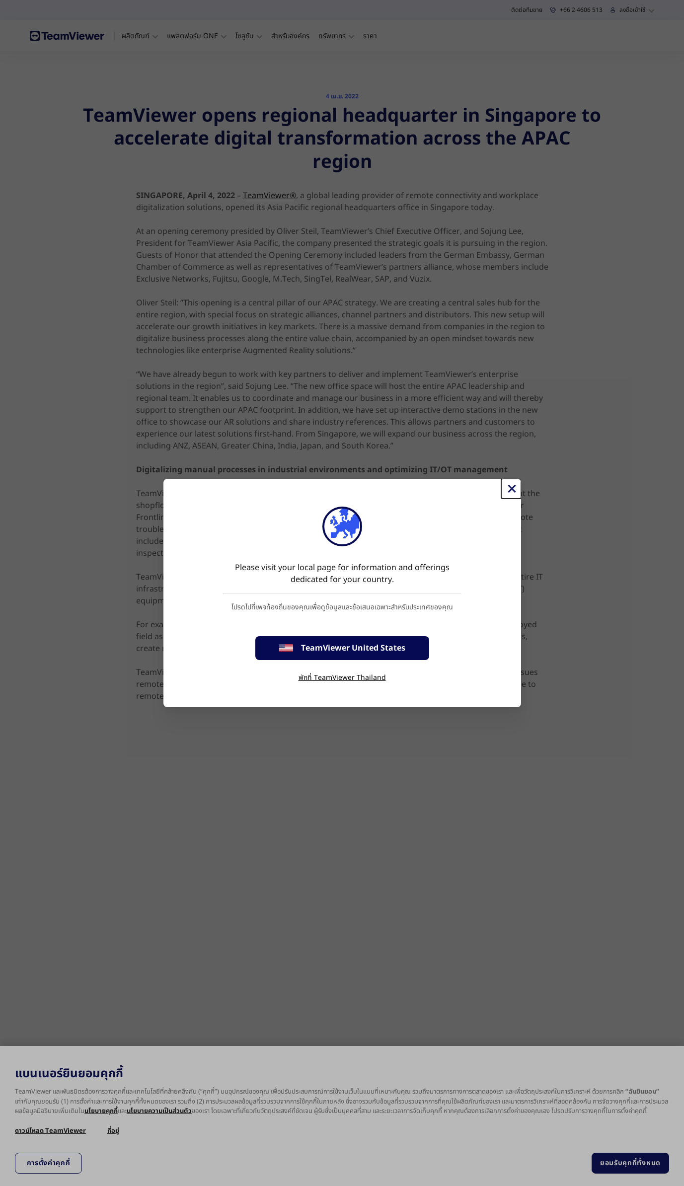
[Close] (511, 489)
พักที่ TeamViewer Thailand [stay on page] (342, 677)
